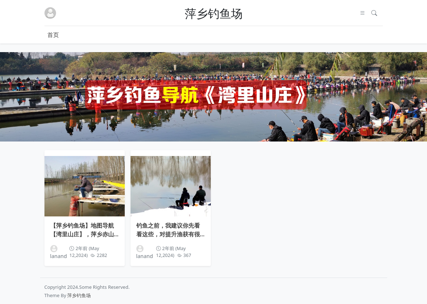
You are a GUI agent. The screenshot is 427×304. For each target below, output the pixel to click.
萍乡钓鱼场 (214, 13)
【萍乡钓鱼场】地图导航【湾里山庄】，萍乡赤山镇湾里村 (82, 228)
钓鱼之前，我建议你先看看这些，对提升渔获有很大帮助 (168, 228)
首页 (53, 35)
